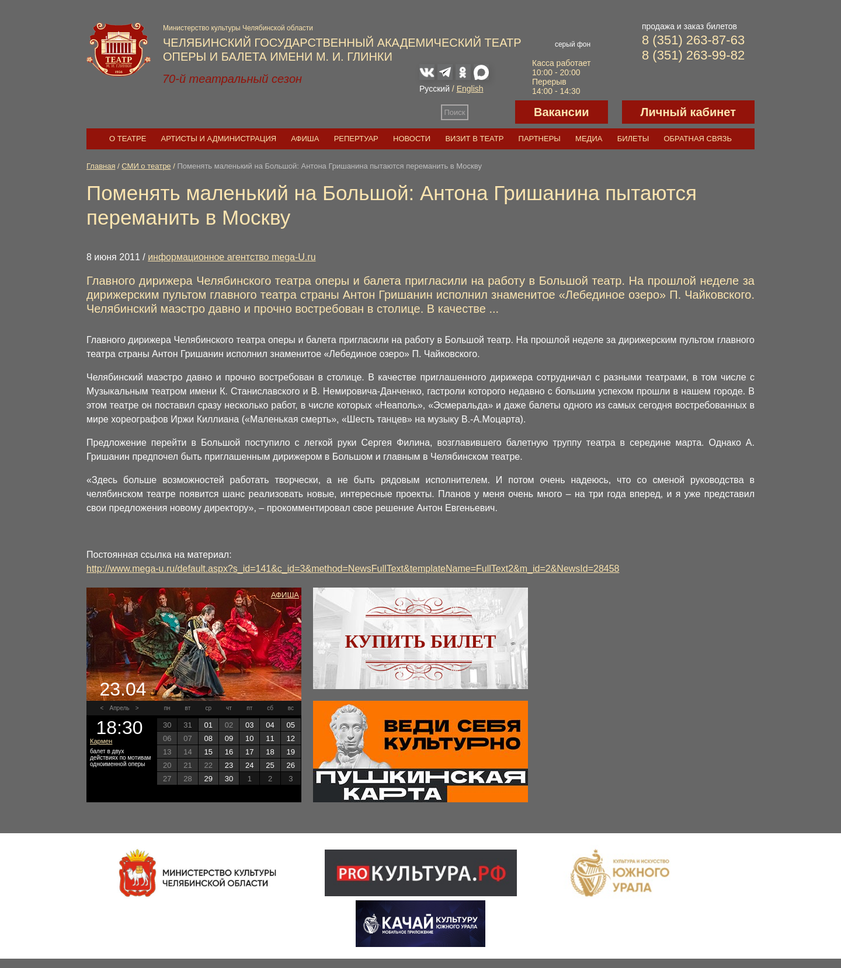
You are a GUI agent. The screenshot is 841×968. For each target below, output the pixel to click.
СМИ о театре (146, 166)
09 (229, 738)
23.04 (122, 689)
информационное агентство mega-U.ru (231, 257)
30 (229, 778)
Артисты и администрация (219, 138)
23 (229, 765)
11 (270, 738)
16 (229, 751)
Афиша (305, 138)
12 (291, 738)
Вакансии (561, 112)
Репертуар (356, 138)
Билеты (633, 138)
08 (208, 738)
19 (291, 751)
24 (249, 765)
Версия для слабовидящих (491, 112)
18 (270, 751)
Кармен (101, 741)
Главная (100, 166)
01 (208, 725)
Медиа (588, 138)
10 (249, 738)
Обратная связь (697, 138)
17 (249, 751)
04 (270, 725)
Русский (434, 88)
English (470, 88)
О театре (127, 138)
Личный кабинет (688, 112)
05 (291, 725)
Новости (411, 138)
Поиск (454, 112)
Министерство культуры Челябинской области (238, 28)
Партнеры (540, 138)
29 (208, 778)
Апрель (120, 708)
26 (291, 765)
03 (249, 725)
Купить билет (420, 641)
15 (208, 751)
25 (270, 765)
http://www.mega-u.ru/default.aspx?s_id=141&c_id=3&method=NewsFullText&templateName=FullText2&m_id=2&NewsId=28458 (353, 569)
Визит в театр (474, 138)
